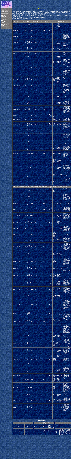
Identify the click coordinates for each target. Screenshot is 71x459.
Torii (2, 26)
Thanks (3, 25)
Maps (3, 23)
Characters (4, 15)
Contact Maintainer (5, 11)
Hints (2, 20)
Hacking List (4, 19)
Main (2, 14)
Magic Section (42, 14)
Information (4, 21)
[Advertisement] (32, 444)
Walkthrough (4, 27)
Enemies (3, 17)
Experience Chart (5, 18)
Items (3, 22)
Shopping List (4, 24)
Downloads (4, 16)
